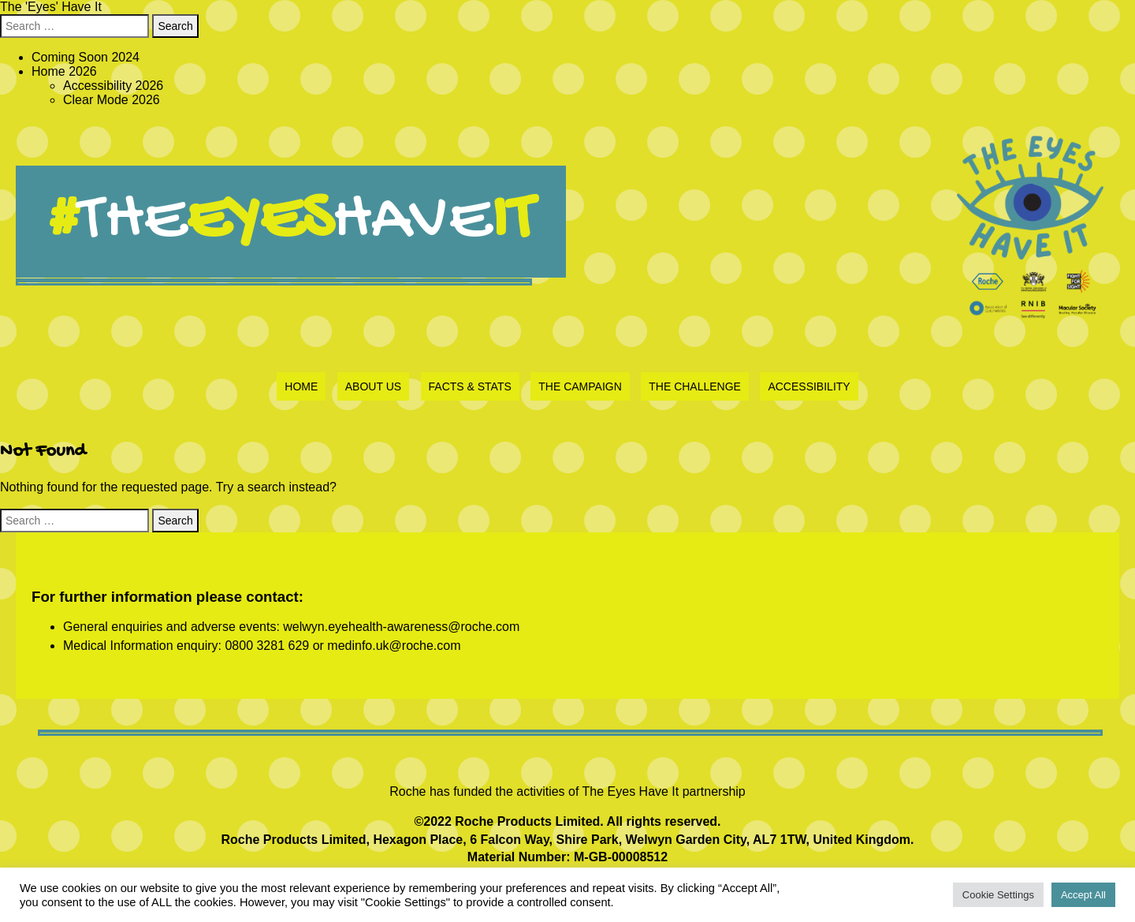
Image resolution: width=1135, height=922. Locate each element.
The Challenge (695, 386)
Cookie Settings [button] (998, 895)
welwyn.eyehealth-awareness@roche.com (401, 626)
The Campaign (580, 386)
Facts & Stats (470, 386)
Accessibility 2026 (113, 85)
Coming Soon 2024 (86, 57)
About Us (373, 386)
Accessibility (809, 386)
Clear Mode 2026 (111, 99)
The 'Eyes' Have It (51, 6)
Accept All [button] (1083, 895)
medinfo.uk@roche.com (393, 645)
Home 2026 (64, 71)
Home (301, 386)
